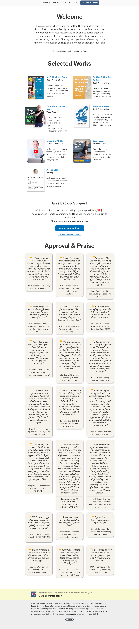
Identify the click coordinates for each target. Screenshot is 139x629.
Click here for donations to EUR (69, 235)
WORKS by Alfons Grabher (52, 3)
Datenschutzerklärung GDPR (86, 614)
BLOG (76, 3)
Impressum (68, 614)
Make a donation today (70, 228)
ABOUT (67, 3)
